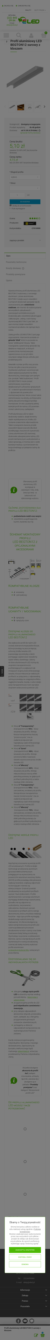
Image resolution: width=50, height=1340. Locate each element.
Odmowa (25, 1264)
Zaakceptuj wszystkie (25, 1250)
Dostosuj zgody (25, 1257)
